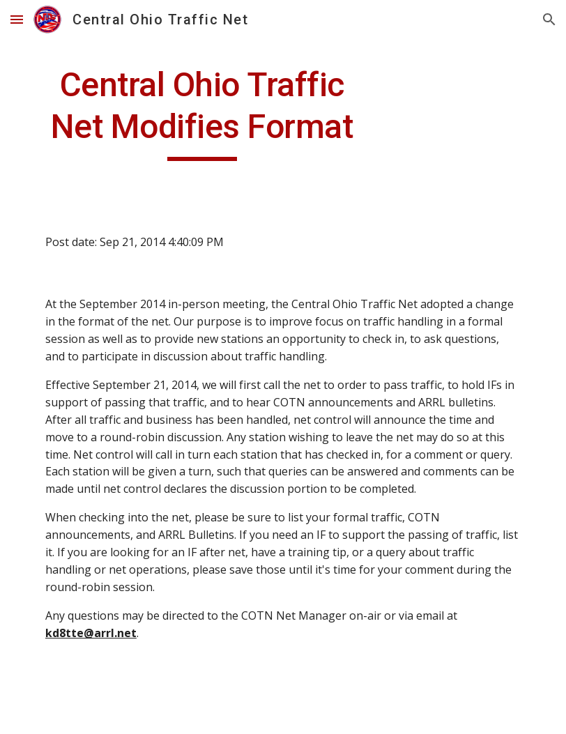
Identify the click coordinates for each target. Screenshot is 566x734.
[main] (202, 113)
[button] (16, 19)
